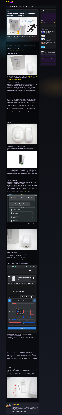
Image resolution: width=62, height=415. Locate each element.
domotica (8, 36)
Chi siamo (36, 1)
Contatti (54, 1)
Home (24, 1)
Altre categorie (43, 24)
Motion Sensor (28, 36)
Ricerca (32, 1)
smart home (33, 36)
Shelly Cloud (23, 36)
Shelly (10, 6)
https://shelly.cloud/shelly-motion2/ (31, 76)
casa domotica (13, 36)
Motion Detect (18, 36)
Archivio (28, 1)
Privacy (41, 1)
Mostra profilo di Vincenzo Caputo (17, 413)
